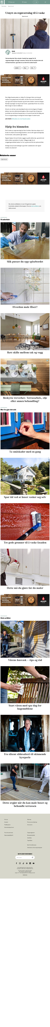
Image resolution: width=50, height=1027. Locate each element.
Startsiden (4, 6)
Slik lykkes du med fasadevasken (21, 119)
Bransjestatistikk (31, 835)
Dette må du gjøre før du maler (25, 588)
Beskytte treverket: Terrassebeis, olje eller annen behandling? (25, 399)
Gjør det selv (11, 6)
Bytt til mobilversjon (31, 845)
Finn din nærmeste (8, 832)
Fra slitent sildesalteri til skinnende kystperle (25, 755)
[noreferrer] (30, 863)
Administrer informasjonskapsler (34, 847)
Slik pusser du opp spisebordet (25, 261)
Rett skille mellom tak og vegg (25, 352)
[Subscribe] (32, 857)
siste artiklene (35, 206)
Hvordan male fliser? (25, 307)
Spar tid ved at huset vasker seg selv (25, 497)
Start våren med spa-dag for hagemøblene (25, 707)
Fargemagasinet (31, 832)
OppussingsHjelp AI (8, 835)
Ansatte (6, 822)
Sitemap (29, 819)
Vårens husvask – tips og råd (25, 660)
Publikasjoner (7, 824)
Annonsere (29, 824)
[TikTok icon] (23, 863)
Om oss (6, 819)
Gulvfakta (29, 837)
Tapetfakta (29, 840)
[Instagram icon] (20, 863)
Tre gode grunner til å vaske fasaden (25, 542)
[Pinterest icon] (26, 863)
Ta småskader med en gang (25, 451)
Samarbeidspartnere (9, 827)
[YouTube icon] (33, 863)
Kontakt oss (25, 874)
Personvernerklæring (32, 822)
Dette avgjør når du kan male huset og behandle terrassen (25, 804)
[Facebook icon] (16, 863)
